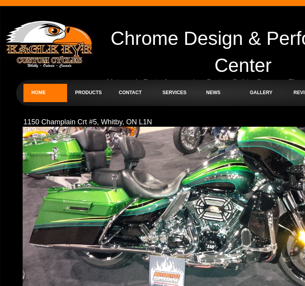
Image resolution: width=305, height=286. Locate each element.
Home (38, 92)
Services (174, 92)
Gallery (261, 92)
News (213, 92)
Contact (130, 92)
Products (88, 92)
